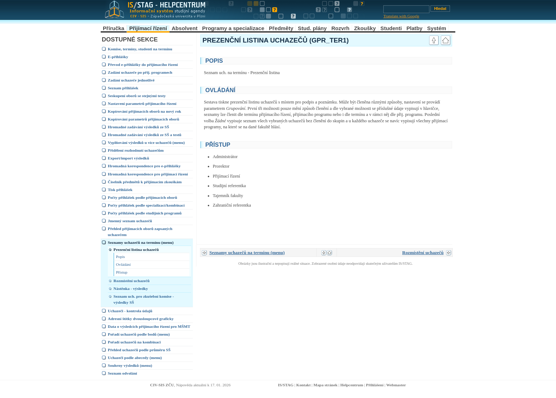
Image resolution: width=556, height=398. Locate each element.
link (418, 59)
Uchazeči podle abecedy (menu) (135, 357)
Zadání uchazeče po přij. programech (140, 72)
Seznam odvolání (122, 373)
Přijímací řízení (148, 28)
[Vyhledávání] (406, 9)
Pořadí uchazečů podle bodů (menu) (139, 334)
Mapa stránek (325, 385)
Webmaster (396, 385)
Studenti (391, 28)
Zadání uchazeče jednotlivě (131, 80)
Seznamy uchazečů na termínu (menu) (141, 242)
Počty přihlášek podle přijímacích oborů (142, 197)
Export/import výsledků (128, 158)
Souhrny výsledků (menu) (130, 365)
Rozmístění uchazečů (131, 281)
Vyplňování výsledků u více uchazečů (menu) (146, 142)
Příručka (113, 28)
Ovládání (123, 264)
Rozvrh (340, 28)
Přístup (121, 272)
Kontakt (303, 385)
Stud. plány (312, 28)
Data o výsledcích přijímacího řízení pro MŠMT (149, 326)
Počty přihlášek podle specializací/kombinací (146, 205)
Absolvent (185, 28)
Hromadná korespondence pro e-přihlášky (144, 166)
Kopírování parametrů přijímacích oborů (143, 119)
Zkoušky (365, 28)
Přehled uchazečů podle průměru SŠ (139, 350)
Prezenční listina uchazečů (136, 249)
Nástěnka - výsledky (130, 288)
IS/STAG (286, 385)
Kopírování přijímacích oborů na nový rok (144, 111)
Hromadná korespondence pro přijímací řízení (148, 174)
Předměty (281, 28)
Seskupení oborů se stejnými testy (137, 96)
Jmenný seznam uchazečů (130, 221)
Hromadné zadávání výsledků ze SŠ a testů (144, 135)
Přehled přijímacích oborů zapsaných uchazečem (140, 231)
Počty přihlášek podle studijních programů (145, 213)
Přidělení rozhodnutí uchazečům (136, 150)
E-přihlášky (118, 57)
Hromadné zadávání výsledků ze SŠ (138, 127)
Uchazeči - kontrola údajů (130, 311)
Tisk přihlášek (120, 189)
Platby (414, 28)
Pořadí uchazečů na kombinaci (134, 342)
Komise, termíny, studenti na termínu (140, 49)
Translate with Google (401, 16)
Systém (436, 28)
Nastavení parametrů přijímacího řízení (142, 103)
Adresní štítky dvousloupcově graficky (141, 318)
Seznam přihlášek (123, 88)
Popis (120, 256)
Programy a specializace (233, 28)
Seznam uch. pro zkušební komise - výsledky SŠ (143, 299)
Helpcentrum (351, 385)
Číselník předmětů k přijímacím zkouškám (145, 182)
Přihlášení (374, 385)
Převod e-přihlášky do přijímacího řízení (143, 64)
